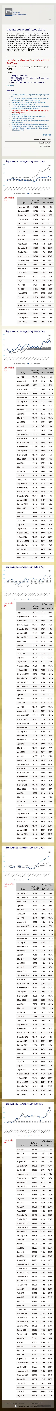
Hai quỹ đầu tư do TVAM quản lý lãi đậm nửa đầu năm (29, 102)
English (36, 2)
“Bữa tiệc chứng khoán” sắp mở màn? (24, 104)
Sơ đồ (35, 1406)
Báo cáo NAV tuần (45, 143)
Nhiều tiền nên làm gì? (19, 115)
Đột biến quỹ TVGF (18, 130)
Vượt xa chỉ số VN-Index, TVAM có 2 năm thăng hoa (28, 117)
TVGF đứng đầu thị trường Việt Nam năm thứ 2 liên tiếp (30, 128)
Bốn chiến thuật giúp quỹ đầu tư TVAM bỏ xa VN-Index (29, 124)
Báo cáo (47, 134)
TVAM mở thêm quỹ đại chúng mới (23, 118)
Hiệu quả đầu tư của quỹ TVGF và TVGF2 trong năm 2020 (30, 126)
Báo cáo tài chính (45, 146)
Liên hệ (29, 1406)
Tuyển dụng (22, 1406)
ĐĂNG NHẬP (46, 2)
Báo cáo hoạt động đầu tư (42, 139)
